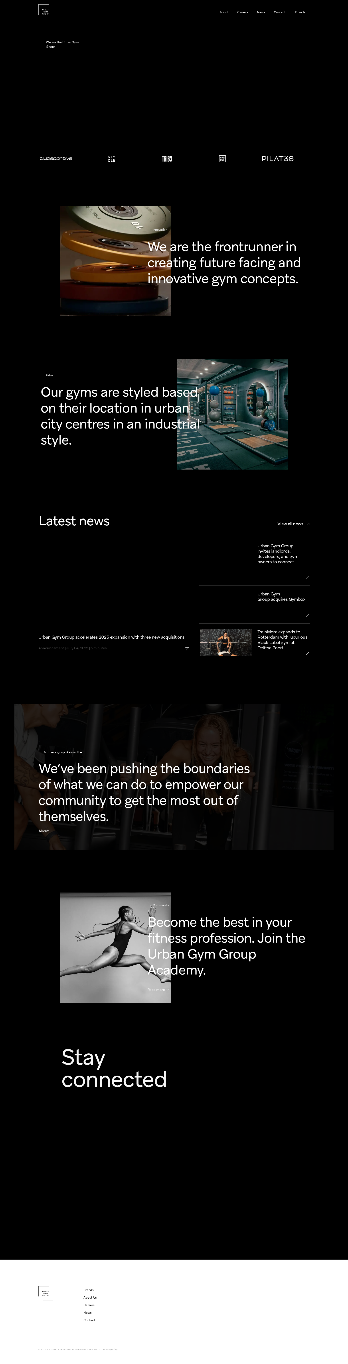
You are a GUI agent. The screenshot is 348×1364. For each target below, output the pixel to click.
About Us (90, 1297)
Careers (88, 1305)
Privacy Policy (110, 1349)
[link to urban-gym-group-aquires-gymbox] (283, 615)
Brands (88, 1290)
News (87, 1313)
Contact (89, 1320)
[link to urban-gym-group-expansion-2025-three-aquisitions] (189, 642)
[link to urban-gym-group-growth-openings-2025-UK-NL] (283, 577)
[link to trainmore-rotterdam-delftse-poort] (283, 653)
